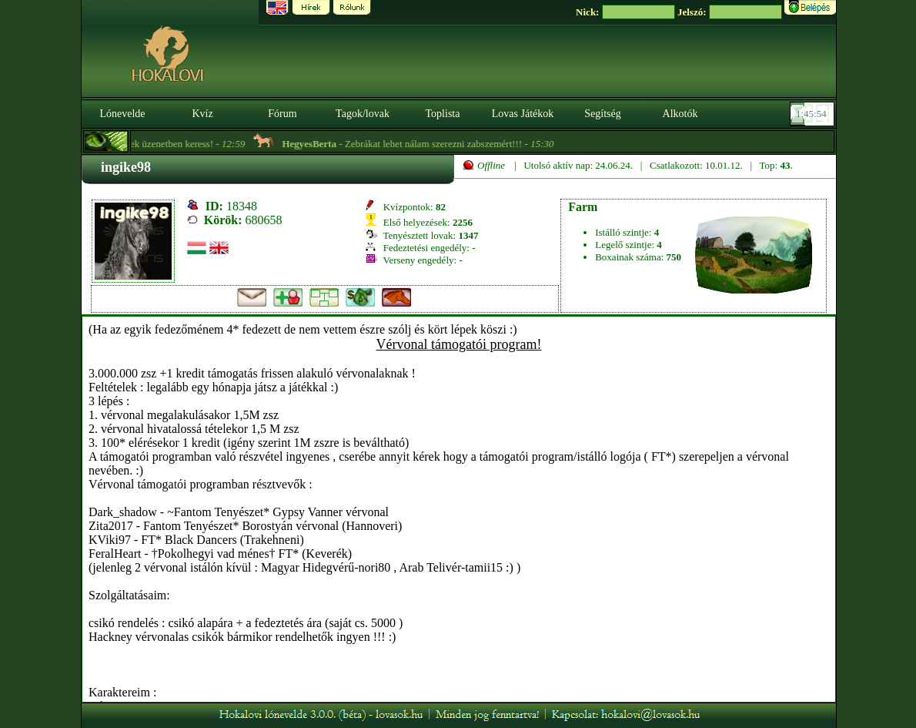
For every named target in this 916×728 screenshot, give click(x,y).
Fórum (282, 113)
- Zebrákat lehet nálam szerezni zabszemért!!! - (424, 143)
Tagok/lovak (362, 113)
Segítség (602, 113)
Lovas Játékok (522, 113)
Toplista (443, 113)
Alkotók (680, 113)
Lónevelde (122, 113)
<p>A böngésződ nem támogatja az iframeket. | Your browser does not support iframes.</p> (459, 509)
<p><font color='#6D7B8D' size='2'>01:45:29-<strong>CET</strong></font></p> (813, 114)
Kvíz (202, 113)
